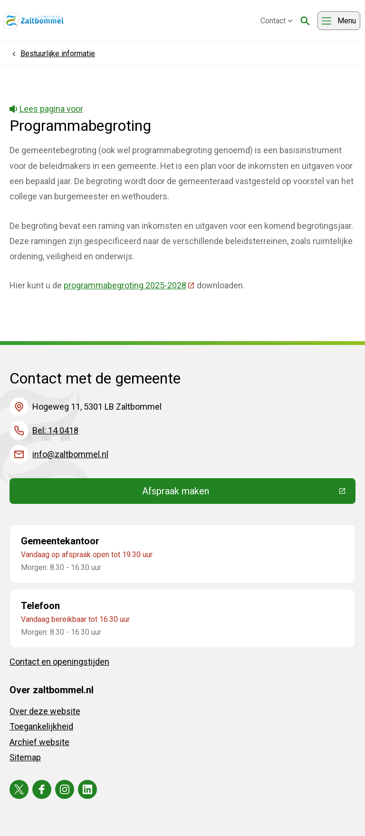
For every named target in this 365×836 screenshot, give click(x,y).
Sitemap (25, 757)
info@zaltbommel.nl (70, 454)
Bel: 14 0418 (55, 430)
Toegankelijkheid (41, 726)
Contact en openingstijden (59, 662)
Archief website (39, 742)
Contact (276, 20)
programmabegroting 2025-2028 (129, 285)
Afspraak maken (245, 493)
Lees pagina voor (46, 109)
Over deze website (45, 711)
